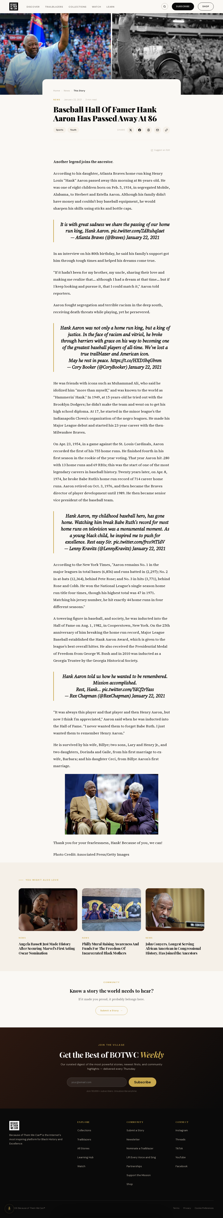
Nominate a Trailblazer (140, 1148)
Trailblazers (54, 6)
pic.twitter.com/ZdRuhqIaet (137, 231)
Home (56, 90)
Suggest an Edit (160, 150)
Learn (111, 6)
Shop (205, 6)
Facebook (182, 1166)
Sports (59, 129)
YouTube (181, 1157)
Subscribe (183, 6)
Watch (96, 6)
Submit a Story (111, 1010)
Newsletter (133, 1139)
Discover (33, 6)
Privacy (187, 1208)
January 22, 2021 (142, 237)
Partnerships (134, 1166)
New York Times (96, 564)
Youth (73, 129)
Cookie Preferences (204, 1208)
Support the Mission (139, 1175)
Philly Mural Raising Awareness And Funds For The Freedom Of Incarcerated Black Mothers (110, 948)
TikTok (179, 1148)
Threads (180, 1139)
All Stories (83, 1148)
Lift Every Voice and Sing (141, 1157)
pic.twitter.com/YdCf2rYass (128, 689)
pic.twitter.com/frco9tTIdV (139, 542)
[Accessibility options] (9, 1208)
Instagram (182, 1130)
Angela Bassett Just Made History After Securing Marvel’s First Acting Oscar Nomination (47, 948)
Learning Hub (85, 1157)
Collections (78, 6)
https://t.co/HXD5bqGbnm (135, 360)
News (67, 90)
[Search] (164, 6)
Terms (176, 1208)
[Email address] (97, 1082)
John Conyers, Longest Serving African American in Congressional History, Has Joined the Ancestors (173, 948)
